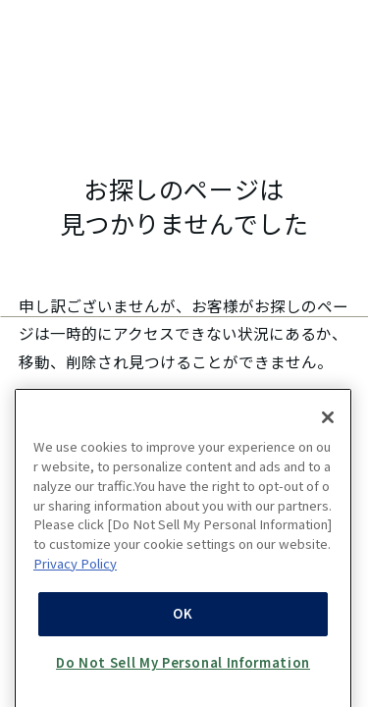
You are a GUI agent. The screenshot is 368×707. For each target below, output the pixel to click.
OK (182, 622)
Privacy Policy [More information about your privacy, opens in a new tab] (75, 571)
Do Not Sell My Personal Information (183, 670)
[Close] (327, 426)
